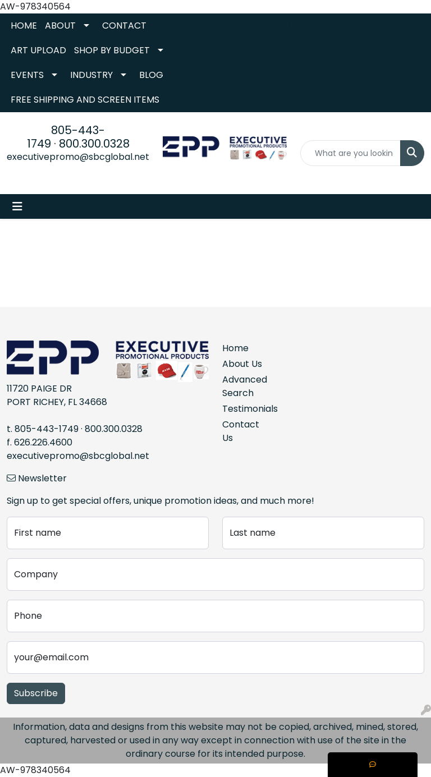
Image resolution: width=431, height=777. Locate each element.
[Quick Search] (350, 153)
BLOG (151, 74)
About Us (242, 363)
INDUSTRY (91, 74)
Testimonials (242, 408)
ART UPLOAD (38, 50)
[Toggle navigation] (17, 206)
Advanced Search (242, 386)
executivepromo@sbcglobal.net (78, 156)
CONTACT (124, 25)
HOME (24, 25)
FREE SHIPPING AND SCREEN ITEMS (85, 99)
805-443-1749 (47, 428)
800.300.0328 (94, 143)
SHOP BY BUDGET (112, 50)
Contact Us (240, 431)
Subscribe (36, 693)
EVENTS (27, 74)
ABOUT (60, 25)
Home (235, 348)
